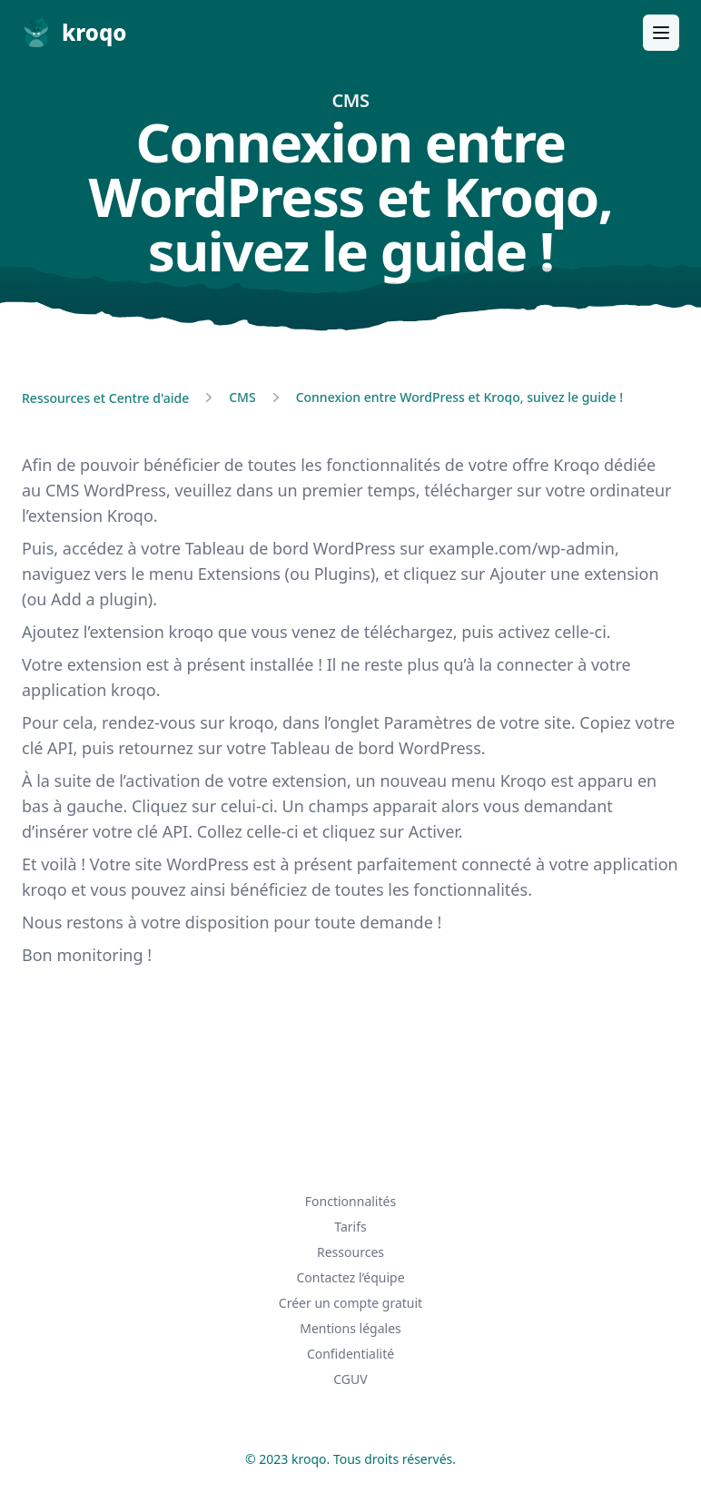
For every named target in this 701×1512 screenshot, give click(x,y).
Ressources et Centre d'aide (105, 398)
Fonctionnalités (350, 1201)
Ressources (350, 1252)
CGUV (350, 1379)
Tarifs (350, 1226)
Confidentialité (350, 1353)
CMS (242, 397)
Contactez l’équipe (350, 1277)
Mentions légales (350, 1328)
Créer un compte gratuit (350, 1302)
